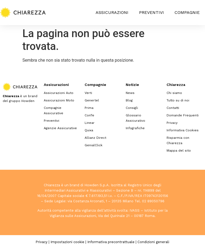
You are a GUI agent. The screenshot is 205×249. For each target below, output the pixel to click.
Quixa (89, 130)
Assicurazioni (112, 12)
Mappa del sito (179, 150)
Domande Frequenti (183, 115)
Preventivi (151, 12)
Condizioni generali (153, 242)
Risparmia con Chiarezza (178, 140)
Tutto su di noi (178, 100)
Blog (129, 100)
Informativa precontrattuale (111, 242)
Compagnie (187, 12)
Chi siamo (174, 93)
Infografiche (135, 128)
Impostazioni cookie (67, 242)
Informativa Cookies (183, 130)
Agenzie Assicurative (60, 128)
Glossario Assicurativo (135, 117)
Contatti (173, 108)
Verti (88, 93)
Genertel (92, 100)
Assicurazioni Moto (59, 100)
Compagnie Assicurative (53, 110)
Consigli (132, 108)
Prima (89, 108)
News (130, 93)
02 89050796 (153, 201)
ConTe (89, 115)
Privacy (172, 123)
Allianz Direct (95, 138)
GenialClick (93, 145)
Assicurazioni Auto (58, 93)
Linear (89, 123)
